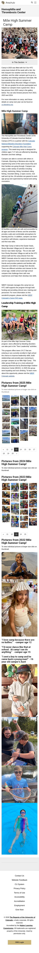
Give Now (19, 910)
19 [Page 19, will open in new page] (8, 453)
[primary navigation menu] (35, 3)
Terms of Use (19, 893)
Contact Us (19, 876)
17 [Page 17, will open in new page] (34, 449)
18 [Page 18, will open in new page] (4, 453)
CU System (19, 884)
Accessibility (19, 897)
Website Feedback (19, 880)
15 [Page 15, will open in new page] (25, 449)
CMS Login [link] (19, 942)
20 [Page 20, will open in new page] (13, 453)
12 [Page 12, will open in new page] (12, 449)
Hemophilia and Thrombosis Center (14, 11)
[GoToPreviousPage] (3, 450)
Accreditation (19, 901)
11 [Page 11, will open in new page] (7, 449)
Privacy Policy (19, 888)
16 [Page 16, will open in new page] (30, 449)
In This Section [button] (19, 62)
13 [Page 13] (16, 449)
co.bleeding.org (7, 105)
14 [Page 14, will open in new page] (21, 449)
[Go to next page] (16, 454)
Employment (19, 905)
